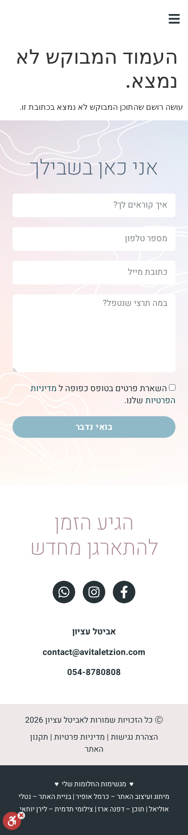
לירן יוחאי (33, 809)
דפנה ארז (111, 809)
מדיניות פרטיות (79, 737)
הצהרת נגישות (134, 737)
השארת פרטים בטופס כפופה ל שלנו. (103, 394)
